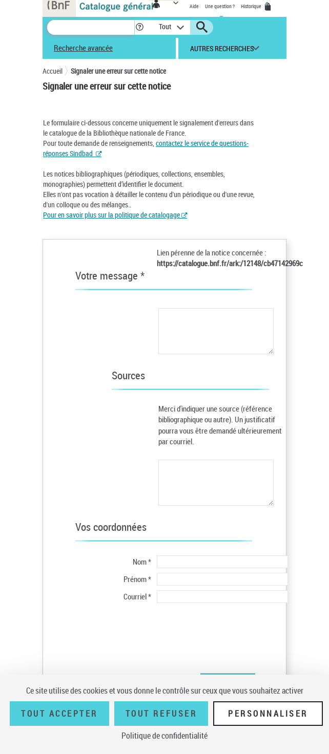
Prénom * (137, 579)
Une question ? (220, 6)
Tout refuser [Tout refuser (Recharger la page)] (161, 713)
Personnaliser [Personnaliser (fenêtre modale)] (268, 713)
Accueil (53, 71)
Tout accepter (59, 713)
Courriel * (137, 596)
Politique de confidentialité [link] (164, 735)
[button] (140, 27)
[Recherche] (90, 27)
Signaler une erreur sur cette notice (118, 71)
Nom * (142, 561)
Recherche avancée (83, 47)
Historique (251, 6)
